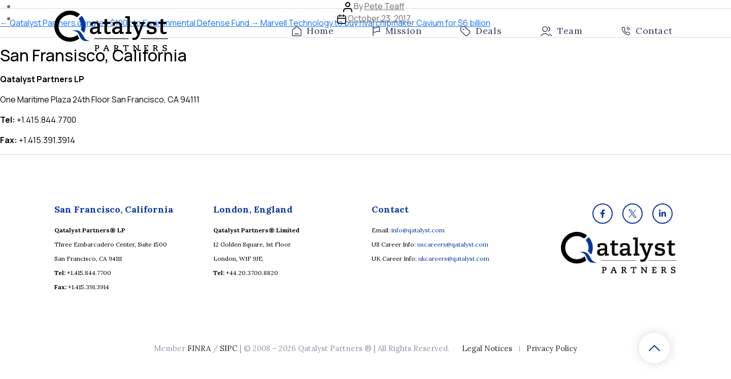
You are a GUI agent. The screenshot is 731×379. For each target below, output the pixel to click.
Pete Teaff (384, 6)
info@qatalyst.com (418, 230)
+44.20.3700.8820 (252, 273)
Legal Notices (487, 348)
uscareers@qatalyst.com (452, 244)
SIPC (229, 348)
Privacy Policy (551, 348)
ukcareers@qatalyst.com (453, 258)
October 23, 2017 (379, 18)
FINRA (199, 348)
